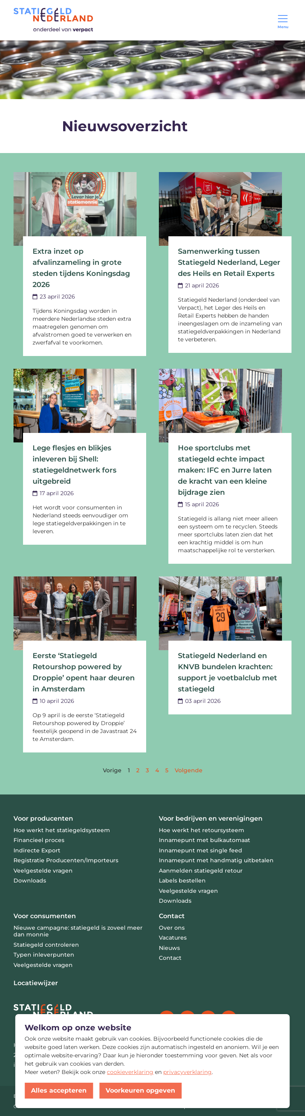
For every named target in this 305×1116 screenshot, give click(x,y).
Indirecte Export (37, 850)
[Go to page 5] (166, 770)
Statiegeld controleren (46, 944)
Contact (172, 916)
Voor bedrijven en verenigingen (211, 818)
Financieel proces (39, 840)
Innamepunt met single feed (200, 850)
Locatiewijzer (36, 983)
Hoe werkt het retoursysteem (201, 830)
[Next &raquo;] (189, 770)
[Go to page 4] (157, 770)
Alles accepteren (59, 1090)
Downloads (30, 880)
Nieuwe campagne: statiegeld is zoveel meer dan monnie (78, 931)
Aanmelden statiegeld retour (201, 870)
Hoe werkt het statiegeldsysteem (62, 830)
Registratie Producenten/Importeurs (66, 860)
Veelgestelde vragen (43, 965)
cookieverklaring (130, 1072)
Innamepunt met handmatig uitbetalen (216, 860)
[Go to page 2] (137, 770)
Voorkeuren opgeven (140, 1090)
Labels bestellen (182, 880)
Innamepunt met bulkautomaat (204, 840)
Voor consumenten (45, 916)
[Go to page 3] (147, 770)
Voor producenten (43, 818)
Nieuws (169, 947)
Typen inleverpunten (44, 954)
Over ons (172, 927)
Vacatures (173, 937)
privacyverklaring (187, 1072)
